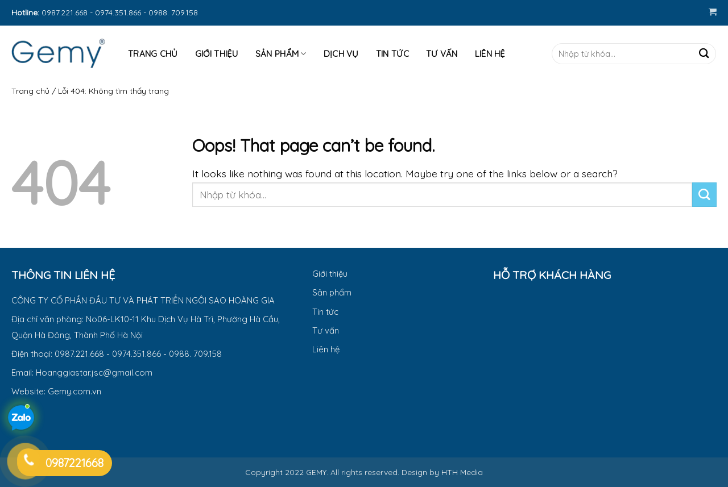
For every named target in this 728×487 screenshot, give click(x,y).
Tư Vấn (442, 53)
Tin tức (392, 53)
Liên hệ (490, 53)
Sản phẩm (281, 54)
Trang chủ (30, 91)
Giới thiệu (216, 53)
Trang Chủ (153, 53)
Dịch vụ (341, 53)
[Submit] (703, 53)
